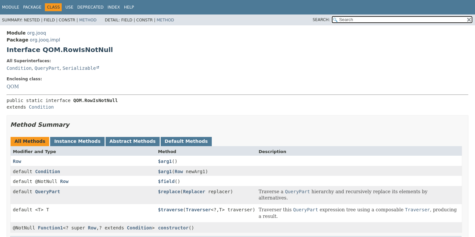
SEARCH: (321, 19)
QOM (13, 86)
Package (32, 7)
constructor (173, 227)
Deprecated (90, 7)
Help (129, 7)
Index (114, 7)
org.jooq (36, 33)
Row (17, 161)
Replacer (194, 191)
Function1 (50, 227)
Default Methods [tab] (186, 141)
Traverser (198, 209)
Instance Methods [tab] (77, 141)
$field (166, 181)
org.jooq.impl (45, 39)
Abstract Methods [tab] (133, 141)
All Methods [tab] (30, 141)
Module (10, 7)
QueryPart (47, 68)
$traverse (170, 209)
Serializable (79, 68)
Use (69, 7)
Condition (19, 68)
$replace (169, 191)
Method (88, 20)
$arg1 (165, 161)
